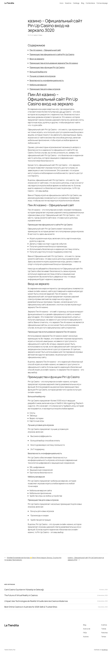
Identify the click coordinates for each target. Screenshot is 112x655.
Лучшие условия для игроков (42, 76)
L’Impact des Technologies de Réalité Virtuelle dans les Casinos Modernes (36, 601)
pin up (62, 111)
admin (35, 35)
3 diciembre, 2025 (103, 607)
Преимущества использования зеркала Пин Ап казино (54, 63)
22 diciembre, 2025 (102, 595)
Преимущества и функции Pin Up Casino (47, 67)
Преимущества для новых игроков (45, 89)
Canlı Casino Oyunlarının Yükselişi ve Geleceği (24, 590)
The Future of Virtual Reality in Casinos (21, 595)
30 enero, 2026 (103, 589)
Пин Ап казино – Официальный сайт (45, 50)
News (40, 35)
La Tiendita (9, 3)
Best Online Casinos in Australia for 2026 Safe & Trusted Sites (30, 607)
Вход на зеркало (37, 58)
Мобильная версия (38, 84)
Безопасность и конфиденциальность (47, 80)
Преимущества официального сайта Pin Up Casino (52, 54)
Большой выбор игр (38, 71)
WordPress (105, 650)
